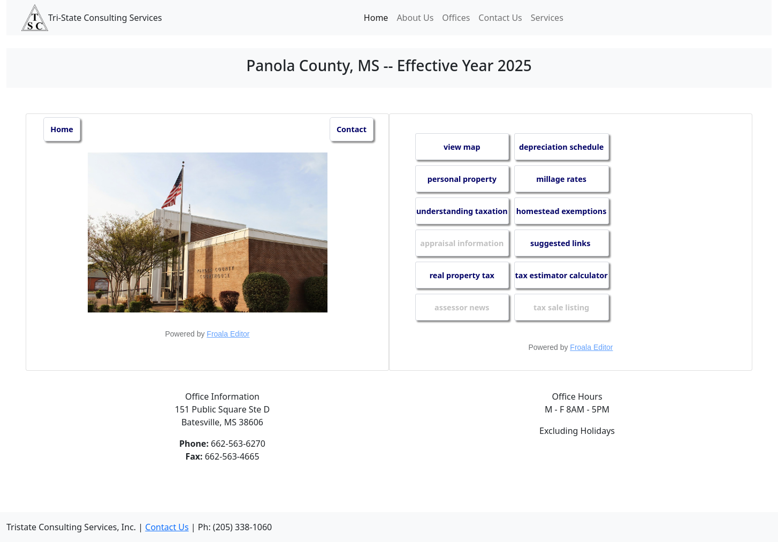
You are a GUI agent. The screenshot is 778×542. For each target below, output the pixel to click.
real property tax (462, 275)
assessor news (461, 307)
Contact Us (500, 18)
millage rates (561, 179)
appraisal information (462, 243)
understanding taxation (462, 211)
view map (462, 147)
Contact (352, 129)
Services (547, 18)
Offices (456, 18)
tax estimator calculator (561, 275)
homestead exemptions (561, 211)
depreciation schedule (561, 147)
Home (376, 18)
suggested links (561, 243)
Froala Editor (228, 334)
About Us (414, 18)
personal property (462, 179)
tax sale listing (561, 307)
